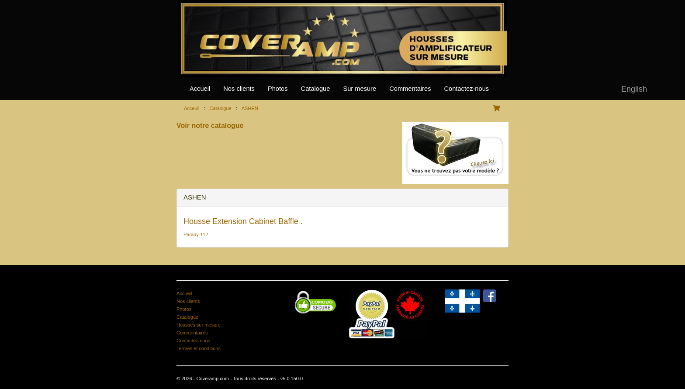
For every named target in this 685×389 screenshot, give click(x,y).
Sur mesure (359, 88)
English (634, 89)
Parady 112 (195, 234)
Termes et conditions (198, 348)
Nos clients (239, 88)
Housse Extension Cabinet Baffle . (243, 221)
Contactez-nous (466, 88)
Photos (278, 88)
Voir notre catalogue (210, 125)
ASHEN (250, 108)
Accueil (200, 88)
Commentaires (410, 88)
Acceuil (191, 108)
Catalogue (315, 88)
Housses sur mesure (198, 324)
